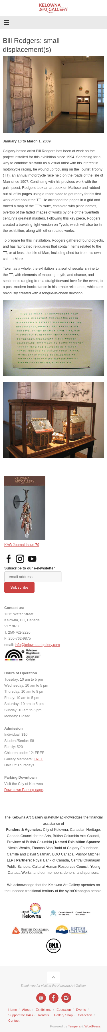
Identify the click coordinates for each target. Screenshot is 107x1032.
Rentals (43, 1015)
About (26, 1009)
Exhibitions (43, 1009)
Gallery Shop (63, 1015)
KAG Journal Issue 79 (21, 545)
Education (63, 1009)
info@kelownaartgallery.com (37, 645)
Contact (13, 1020)
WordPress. (92, 1026)
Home (12, 1009)
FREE (38, 759)
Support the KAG (20, 1015)
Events (81, 1009)
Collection (85, 1015)
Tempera (74, 1026)
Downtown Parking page (23, 790)
